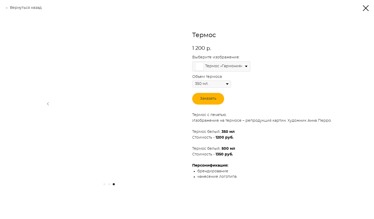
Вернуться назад (26, 8)
